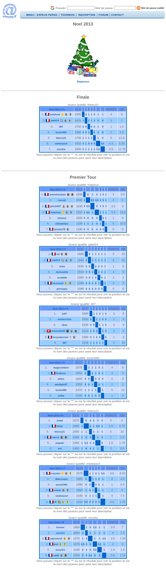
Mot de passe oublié (152, 8)
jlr (55, 502)
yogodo (59, 443)
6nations (61, 373)
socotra (61, 149)
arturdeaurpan (57, 194)
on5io (61, 395)
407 (61, 126)
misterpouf (61, 143)
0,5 (102, 143)
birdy (60, 426)
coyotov (55, 473)
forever (60, 527)
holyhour (55, 114)
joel (56, 544)
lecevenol (58, 283)
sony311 (60, 549)
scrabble (62, 277)
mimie (57, 490)
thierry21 (61, 138)
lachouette (62, 272)
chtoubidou (61, 223)
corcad (62, 200)
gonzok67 (55, 206)
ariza (62, 266)
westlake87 (61, 384)
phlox (61, 379)
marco (55, 437)
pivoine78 (59, 229)
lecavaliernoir (60, 337)
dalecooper (61, 479)
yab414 (55, 120)
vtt (58, 254)
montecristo (64, 319)
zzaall (60, 420)
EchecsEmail (9, 11)
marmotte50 (58, 331)
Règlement (83, 81)
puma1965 (61, 484)
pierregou (62, 289)
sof (60, 448)
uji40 (56, 555)
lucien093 (61, 132)
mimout (61, 218)
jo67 (64, 313)
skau (64, 325)
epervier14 (56, 538)
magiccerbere (61, 367)
